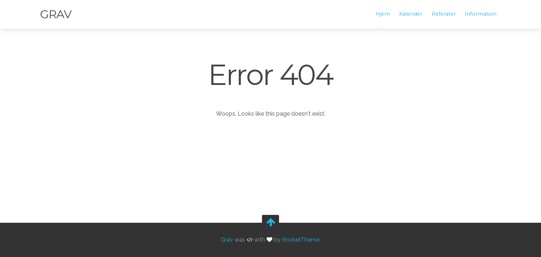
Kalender (410, 14)
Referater (444, 14)
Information (480, 14)
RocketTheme (300, 239)
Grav (55, 14)
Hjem (383, 14)
